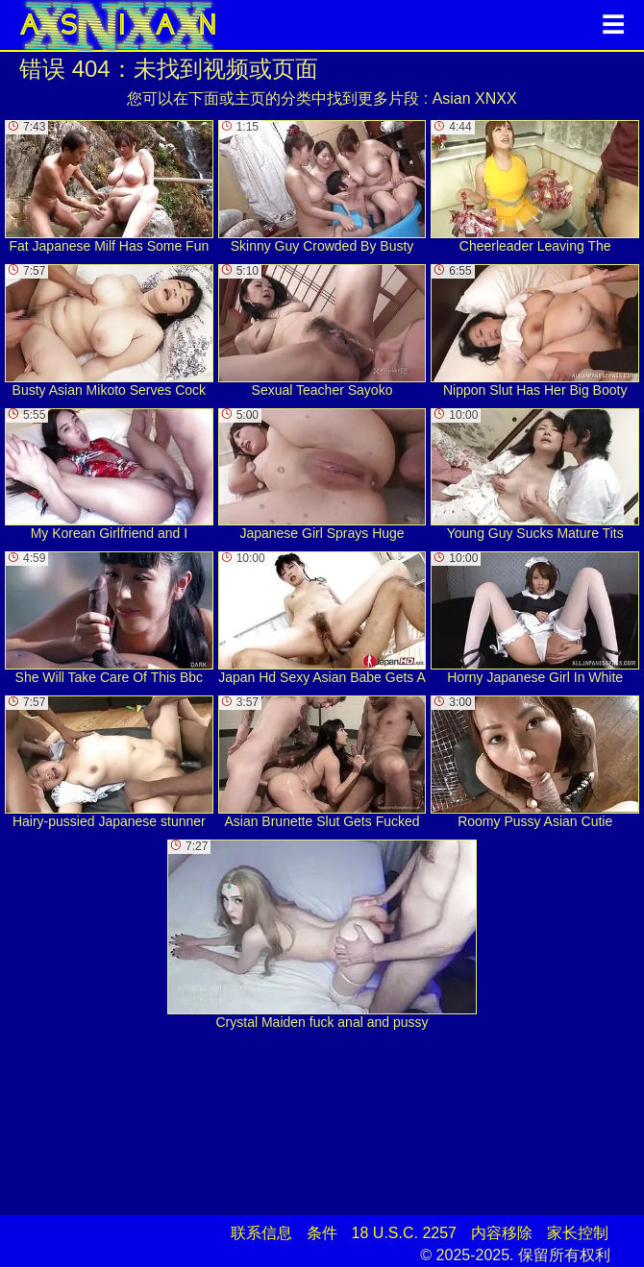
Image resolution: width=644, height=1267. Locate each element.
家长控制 (577, 1233)
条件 (322, 1233)
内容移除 (502, 1233)
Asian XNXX (475, 98)
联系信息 (261, 1233)
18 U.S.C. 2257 (404, 1233)
